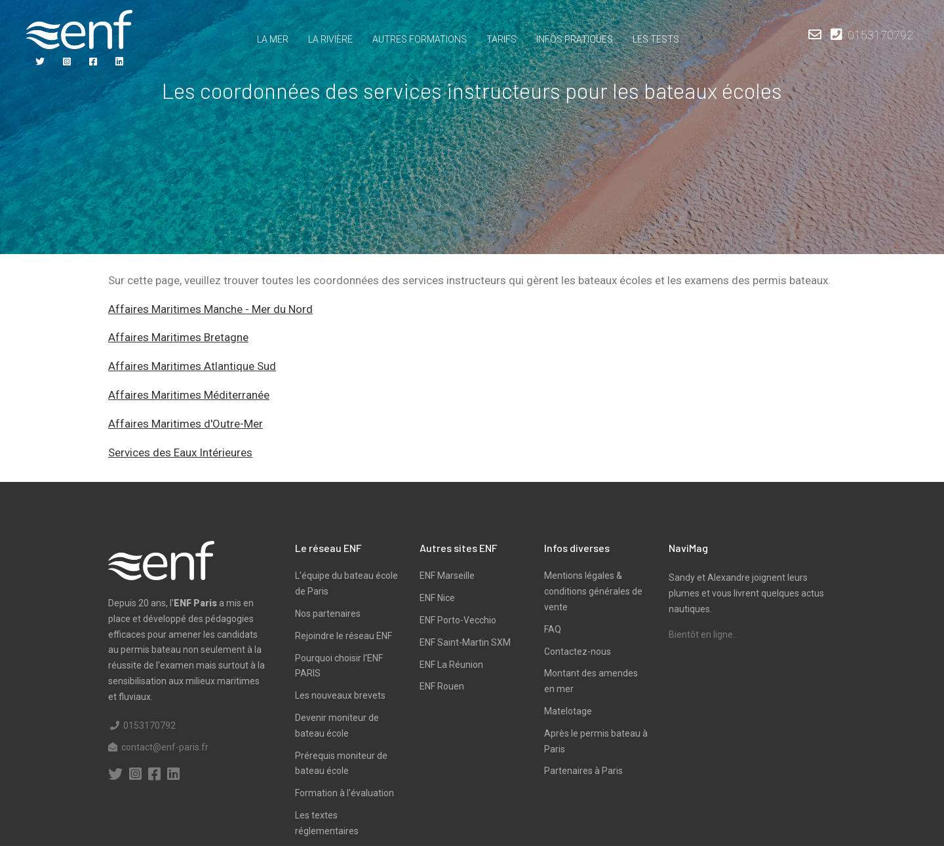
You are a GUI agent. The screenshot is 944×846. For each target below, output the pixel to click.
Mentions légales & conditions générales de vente (593, 591)
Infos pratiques (574, 39)
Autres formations (419, 39)
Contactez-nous (577, 651)
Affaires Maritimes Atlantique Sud (192, 366)
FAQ (552, 629)
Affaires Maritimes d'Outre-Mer (185, 423)
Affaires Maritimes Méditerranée (188, 394)
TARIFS (501, 39)
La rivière (330, 39)
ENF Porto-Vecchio (458, 620)
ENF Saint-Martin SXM (465, 642)
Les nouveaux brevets (340, 695)
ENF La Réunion (451, 664)
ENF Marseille (447, 575)
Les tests (656, 39)
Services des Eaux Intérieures (180, 452)
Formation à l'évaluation (344, 793)
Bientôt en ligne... (704, 634)
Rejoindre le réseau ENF (343, 636)
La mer (272, 39)
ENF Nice (437, 598)
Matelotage (568, 711)
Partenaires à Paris (583, 770)
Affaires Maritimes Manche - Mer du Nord (210, 309)
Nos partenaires (328, 613)
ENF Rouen (442, 686)
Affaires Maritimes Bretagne (178, 337)
